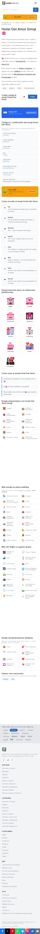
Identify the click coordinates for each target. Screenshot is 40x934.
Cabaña (26, 512)
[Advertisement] (20, 463)
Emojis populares (8, 877)
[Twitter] (8, 760)
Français (30, 730)
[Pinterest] (12, 760)
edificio (11, 88)
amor (4, 88)
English (5, 730)
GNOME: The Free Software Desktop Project (17, 913)
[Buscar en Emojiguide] (17, 10)
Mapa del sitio (6, 926)
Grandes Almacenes (27, 408)
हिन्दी (11, 740)
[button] (20, 134)
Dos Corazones (29, 646)
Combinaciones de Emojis (11, 865)
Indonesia (19, 740)
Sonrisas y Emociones (9, 817)
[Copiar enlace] (32, 931)
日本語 (22, 736)
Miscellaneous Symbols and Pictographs (16, 181)
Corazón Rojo (28, 659)
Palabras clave (7, 868)
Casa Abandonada (9, 414)
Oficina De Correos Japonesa (27, 421)
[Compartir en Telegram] (22, 931)
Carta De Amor (10, 651)
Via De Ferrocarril (29, 590)
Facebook (5, 841)
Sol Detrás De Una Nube (28, 585)
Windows (5, 844)
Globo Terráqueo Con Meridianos (29, 569)
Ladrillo (7, 408)
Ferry (6, 557)
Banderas (5, 771)
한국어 (30, 736)
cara (13, 679)
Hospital (7, 659)
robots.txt (15, 926)
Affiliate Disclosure (8, 904)
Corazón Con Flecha (28, 664)
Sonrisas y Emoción (8, 784)
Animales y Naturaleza (9, 787)
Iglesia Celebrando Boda (9, 421)
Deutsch (22, 730)
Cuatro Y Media (29, 552)
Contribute (5, 895)
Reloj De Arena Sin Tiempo (29, 558)
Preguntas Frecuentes (9, 886)
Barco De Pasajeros (8, 585)
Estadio (7, 432)
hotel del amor (29, 88)
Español (13, 730)
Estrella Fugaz (9, 568)
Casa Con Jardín (29, 530)
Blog (3, 880)
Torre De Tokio (9, 506)
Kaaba (7, 579)
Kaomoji (5, 883)
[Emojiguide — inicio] (4, 749)
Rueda (26, 579)
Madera (26, 535)
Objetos (5, 774)
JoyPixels (5, 853)
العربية (5, 740)
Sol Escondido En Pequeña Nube (28, 596)
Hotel (25, 432)
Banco (7, 512)
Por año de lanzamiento (10, 871)
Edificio (31, 23)
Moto (25, 563)
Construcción (28, 540)
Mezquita (8, 595)
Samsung (5, 850)
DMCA (4, 907)
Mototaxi (7, 574)
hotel (19, 88)
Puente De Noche (8, 552)
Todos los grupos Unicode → (11, 793)
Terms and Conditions (9, 898)
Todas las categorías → (9, 826)
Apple (4, 835)
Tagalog (28, 740)
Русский (6, 736)
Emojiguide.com (7, 23)
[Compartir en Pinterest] (12, 931)
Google (4, 838)
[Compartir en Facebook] (2, 931)
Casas (7, 427)
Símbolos (5, 778)
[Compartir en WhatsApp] (17, 931)
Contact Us (6, 910)
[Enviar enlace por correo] (37, 931)
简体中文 (15, 736)
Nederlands (15, 733)
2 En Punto (8, 590)
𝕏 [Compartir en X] (7, 931)
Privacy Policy (6, 901)
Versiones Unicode (8, 874)
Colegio (26, 414)
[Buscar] (35, 10)
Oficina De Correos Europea (29, 437)
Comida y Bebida (8, 790)
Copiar (32, 97)
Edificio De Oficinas (27, 517)
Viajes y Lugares (20, 23)
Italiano (5, 733)
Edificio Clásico (29, 427)
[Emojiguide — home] (10, 3)
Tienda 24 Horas (10, 437)
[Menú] (35, 3)
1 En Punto (27, 574)
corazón (5, 679)
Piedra (7, 535)
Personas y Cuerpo (8, 768)
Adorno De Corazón (8, 664)
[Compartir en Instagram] (27, 931)
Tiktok (4, 856)
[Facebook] (4, 760)
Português (25, 733)
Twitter (4, 847)
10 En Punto (8, 563)
